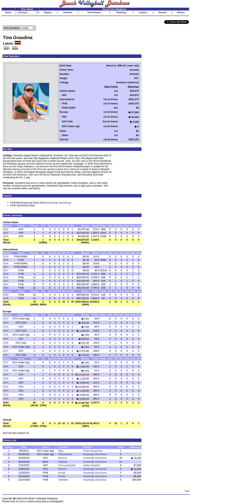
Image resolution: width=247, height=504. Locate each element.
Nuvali (61, 472)
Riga (60, 450)
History (181, 12)
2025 (5, 298)
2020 (5, 378)
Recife (61, 476)
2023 (5, 236)
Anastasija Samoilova (58, 202)
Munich (62, 469)
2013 (5, 318)
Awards (162, 12)
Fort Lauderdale (66, 465)
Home (8, 12)
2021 (5, 229)
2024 (5, 294)
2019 (5, 277)
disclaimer (21, 501)
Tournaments (94, 12)
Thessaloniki (65, 454)
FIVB (34, 121)
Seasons (67, 12)
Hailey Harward (91, 465)
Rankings (121, 12)
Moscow (62, 458)
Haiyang (62, 461)
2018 (5, 273)
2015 (5, 260)
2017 (5, 266)
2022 (5, 232)
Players (48, 12)
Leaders (143, 12)
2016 (5, 263)
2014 (5, 256)
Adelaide (63, 479)
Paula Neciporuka (92, 450)
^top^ (187, 491)
